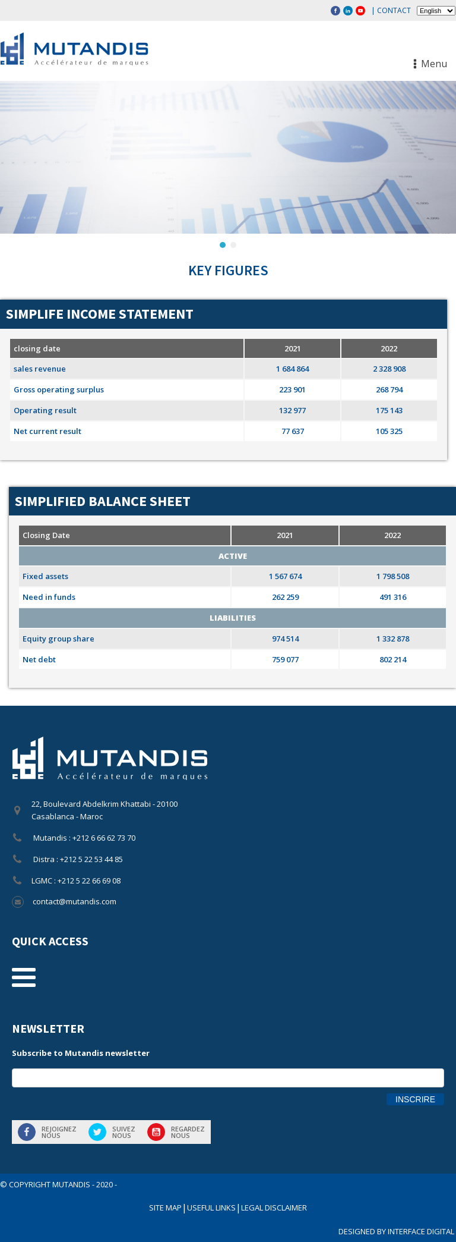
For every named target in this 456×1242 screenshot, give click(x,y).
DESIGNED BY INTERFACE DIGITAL (397, 1231)
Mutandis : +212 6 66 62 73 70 (83, 837)
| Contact (391, 10)
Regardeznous (188, 1132)
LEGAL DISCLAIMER (274, 1207)
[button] (223, 245)
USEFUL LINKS (211, 1207)
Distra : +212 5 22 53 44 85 (77, 859)
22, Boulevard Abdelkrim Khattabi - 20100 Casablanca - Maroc (104, 810)
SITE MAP (165, 1207)
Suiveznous (123, 1132)
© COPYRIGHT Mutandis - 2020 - (58, 1184)
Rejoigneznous (59, 1132)
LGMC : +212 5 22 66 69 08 (76, 880)
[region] (228, 165)
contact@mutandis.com (74, 901)
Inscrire (415, 1099)
